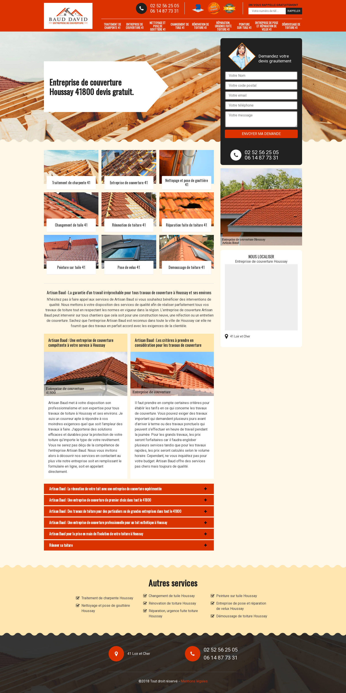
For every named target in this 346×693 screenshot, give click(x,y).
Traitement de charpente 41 (112, 26)
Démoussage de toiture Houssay (241, 616)
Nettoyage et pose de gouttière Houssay (105, 608)
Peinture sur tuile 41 (244, 26)
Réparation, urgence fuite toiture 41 (223, 26)
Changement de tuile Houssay (172, 596)
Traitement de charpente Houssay (107, 598)
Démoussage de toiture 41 (291, 26)
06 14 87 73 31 (164, 11)
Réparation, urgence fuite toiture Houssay (173, 613)
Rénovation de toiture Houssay (172, 603)
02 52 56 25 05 (164, 5)
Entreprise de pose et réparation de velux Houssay (241, 606)
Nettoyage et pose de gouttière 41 (157, 26)
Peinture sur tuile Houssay (236, 596)
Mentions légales (194, 681)
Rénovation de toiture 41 (200, 26)
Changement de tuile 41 (180, 26)
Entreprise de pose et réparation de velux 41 (266, 26)
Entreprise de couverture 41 (134, 26)
